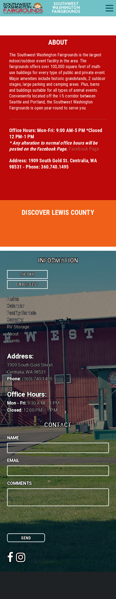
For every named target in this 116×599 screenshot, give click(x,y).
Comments (19, 483)
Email (13, 460)
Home (13, 299)
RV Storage (18, 326)
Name (13, 438)
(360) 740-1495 (37, 378)
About (13, 334)
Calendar (15, 305)
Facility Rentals (21, 313)
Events (13, 340)
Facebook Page (84, 149)
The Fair (27, 274)
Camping (15, 319)
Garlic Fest (27, 284)
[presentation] (48, 522)
